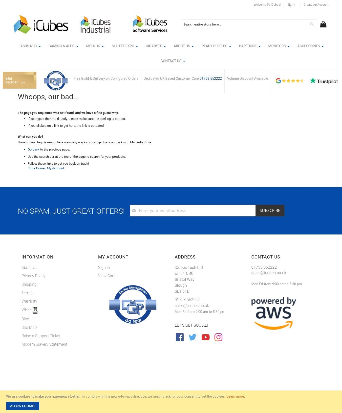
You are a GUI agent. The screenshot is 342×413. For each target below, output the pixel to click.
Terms (27, 292)
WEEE (27, 309)
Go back (33, 149)
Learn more (235, 396)
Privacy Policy (33, 276)
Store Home (36, 168)
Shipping (29, 284)
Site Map (29, 327)
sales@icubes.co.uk (192, 305)
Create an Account (316, 4)
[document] (171, 401)
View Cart (106, 276)
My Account (55, 168)
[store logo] (41, 24)
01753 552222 (211, 78)
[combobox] (249, 24)
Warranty (29, 301)
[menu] (171, 54)
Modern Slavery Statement (44, 344)
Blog (25, 319)
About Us (29, 267)
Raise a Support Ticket (40, 336)
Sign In (291, 4)
